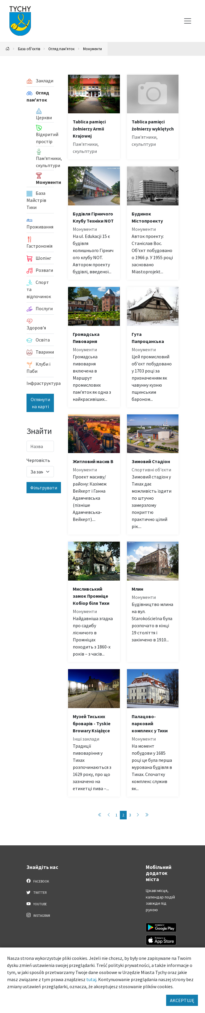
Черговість (38, 460)
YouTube (37, 903)
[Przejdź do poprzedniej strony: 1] (108, 815)
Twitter (37, 892)
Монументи (92, 48)
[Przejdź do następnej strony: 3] (137, 815)
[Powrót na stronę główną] (7, 48)
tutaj (91, 979)
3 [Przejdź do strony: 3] (130, 815)
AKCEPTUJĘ (182, 1000)
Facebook (38, 881)
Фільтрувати (43, 488)
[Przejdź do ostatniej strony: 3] (146, 815)
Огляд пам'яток (61, 48)
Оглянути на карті (40, 402)
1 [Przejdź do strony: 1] (116, 815)
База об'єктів (29, 48)
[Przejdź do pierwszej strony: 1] (99, 815)
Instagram (38, 915)
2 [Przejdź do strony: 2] (123, 815)
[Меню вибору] (188, 21)
